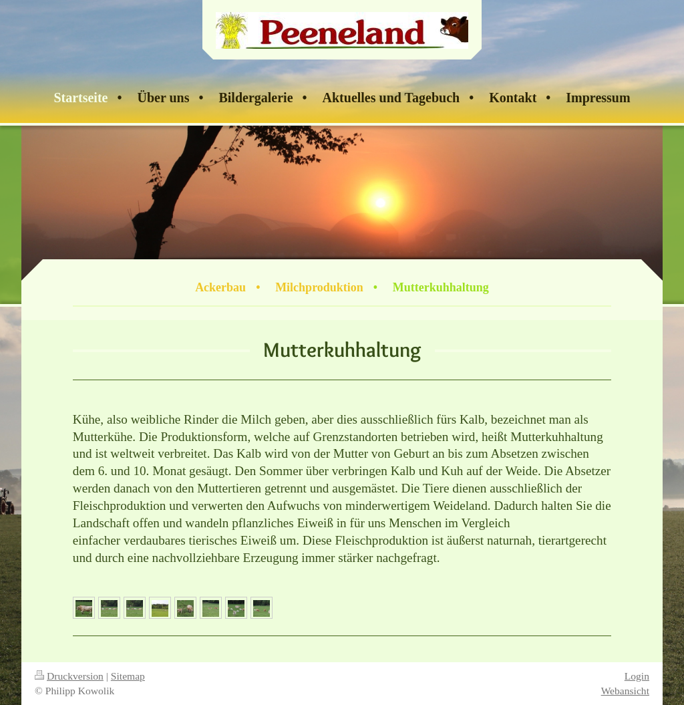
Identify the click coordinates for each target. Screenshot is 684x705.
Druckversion (69, 676)
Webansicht (625, 690)
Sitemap (128, 676)
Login (637, 676)
